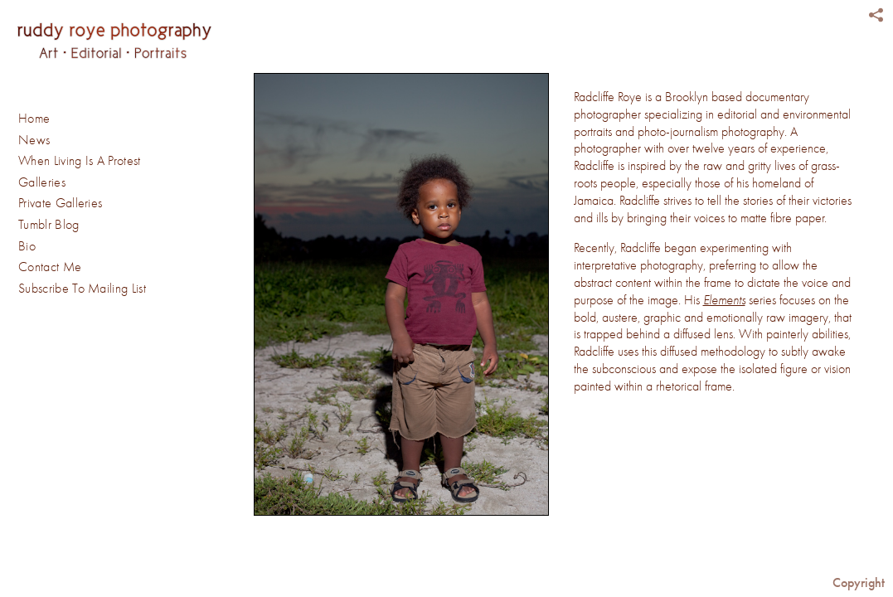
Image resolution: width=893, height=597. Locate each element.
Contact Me (49, 267)
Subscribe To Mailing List (82, 288)
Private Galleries (60, 203)
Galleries (50, 183)
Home (34, 118)
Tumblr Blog (49, 224)
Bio (27, 246)
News (34, 140)
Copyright (858, 582)
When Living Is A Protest (79, 160)
